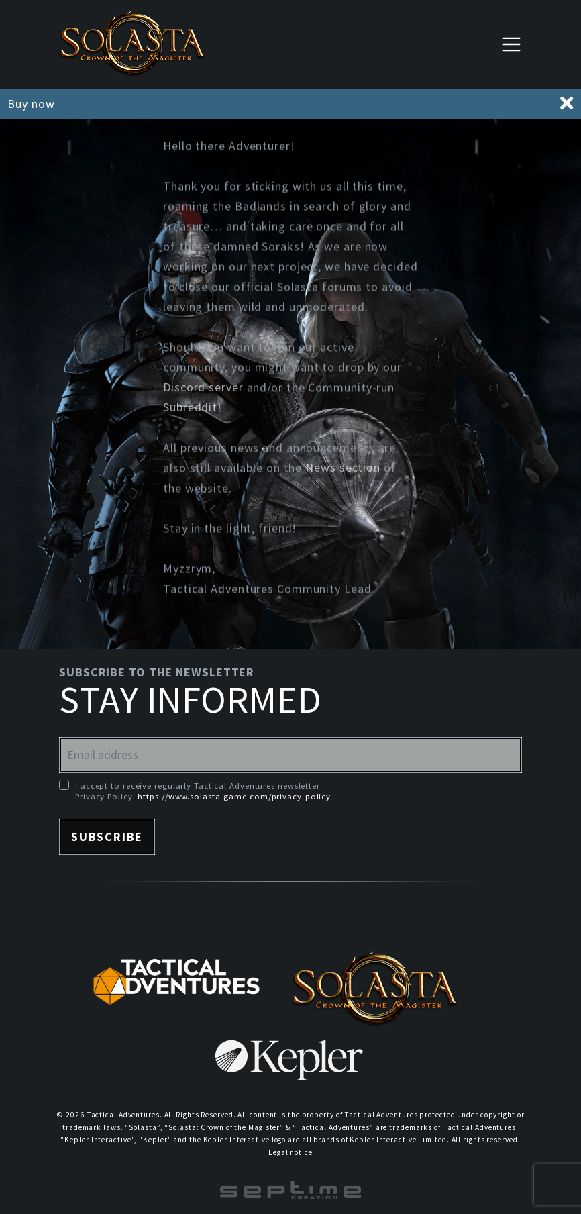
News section (342, 468)
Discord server (203, 388)
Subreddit (190, 408)
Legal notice (290, 1152)
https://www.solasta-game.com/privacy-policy (234, 796)
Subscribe (107, 836)
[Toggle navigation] (511, 44)
